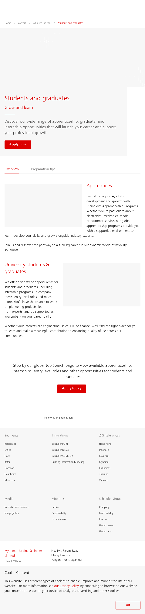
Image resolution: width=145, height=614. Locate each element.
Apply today (71, 388)
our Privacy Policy (66, 586)
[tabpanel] (72, 261)
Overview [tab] (12, 169)
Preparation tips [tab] (43, 169)
